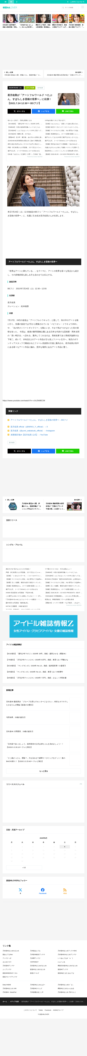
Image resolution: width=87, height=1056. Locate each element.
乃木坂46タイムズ (36, 1052)
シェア (45, 111)
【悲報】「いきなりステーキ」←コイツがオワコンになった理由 (25, 655)
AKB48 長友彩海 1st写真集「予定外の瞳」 (20, 672)
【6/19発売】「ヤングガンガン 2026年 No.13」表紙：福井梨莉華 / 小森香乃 (36, 745)
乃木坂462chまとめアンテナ (67, 1018)
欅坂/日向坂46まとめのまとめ (67, 1030)
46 (11, 2)
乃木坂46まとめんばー (37, 1049)
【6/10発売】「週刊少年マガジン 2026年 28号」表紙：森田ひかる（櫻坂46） (26, 124)
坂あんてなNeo (8, 1018)
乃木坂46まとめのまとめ (11, 1015)
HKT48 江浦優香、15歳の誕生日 (17, 686)
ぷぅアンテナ (7, 1033)
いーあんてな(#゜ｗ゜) (65, 1022)
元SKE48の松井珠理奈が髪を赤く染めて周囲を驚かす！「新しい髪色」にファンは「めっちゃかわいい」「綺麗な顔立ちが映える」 (26, 141)
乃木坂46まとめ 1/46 (9, 1052)
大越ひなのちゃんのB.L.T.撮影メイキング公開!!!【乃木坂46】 (63, 147)
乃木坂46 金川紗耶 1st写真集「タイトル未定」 (41, 876)
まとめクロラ (7, 1026)
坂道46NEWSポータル (10, 1037)
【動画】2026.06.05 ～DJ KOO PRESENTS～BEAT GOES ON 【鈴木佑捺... (64, 672)
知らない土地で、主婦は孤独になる (20, 120)
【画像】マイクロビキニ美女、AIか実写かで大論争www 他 (63, 130)
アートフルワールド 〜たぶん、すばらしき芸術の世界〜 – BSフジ (39, 420)
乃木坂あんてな (35, 1015)
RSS (65, 957)
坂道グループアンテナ (10, 1041)
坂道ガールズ (34, 1037)
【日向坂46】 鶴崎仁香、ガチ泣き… (20, 134)
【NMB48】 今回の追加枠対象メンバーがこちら (24, 127)
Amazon (30, 881)
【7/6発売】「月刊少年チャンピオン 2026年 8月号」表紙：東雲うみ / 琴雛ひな (37, 739)
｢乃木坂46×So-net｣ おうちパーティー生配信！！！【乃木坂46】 (25, 679)
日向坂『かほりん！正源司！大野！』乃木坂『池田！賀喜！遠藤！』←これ (26, 154)
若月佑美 (40, 88)
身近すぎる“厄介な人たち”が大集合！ (18, 648)
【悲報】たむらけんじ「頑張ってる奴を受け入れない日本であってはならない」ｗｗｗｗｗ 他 (63, 124)
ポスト (20, 111)
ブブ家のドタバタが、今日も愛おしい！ (58, 648)
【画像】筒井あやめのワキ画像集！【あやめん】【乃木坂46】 (63, 144)
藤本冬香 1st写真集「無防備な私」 (17, 682)
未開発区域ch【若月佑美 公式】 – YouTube (29, 435)
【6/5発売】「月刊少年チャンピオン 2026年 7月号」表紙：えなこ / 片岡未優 (36, 757)
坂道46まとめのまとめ (37, 1033)
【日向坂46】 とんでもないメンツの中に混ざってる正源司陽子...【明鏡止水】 (26, 130)
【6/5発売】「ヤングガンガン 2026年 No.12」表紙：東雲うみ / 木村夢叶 (34, 751)
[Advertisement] (43, 50)
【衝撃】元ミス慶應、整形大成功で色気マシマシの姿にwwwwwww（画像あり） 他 (25, 662)
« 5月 (24, 932)
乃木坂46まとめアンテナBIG (67, 1015)
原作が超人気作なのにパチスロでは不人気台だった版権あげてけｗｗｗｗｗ (26, 144)
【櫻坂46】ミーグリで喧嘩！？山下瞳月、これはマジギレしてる (64, 682)
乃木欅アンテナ (35, 1022)
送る (69, 111)
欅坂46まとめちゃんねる (66, 1052)
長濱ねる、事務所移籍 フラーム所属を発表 (59, 679)
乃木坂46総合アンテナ (37, 1018)
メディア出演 (30, 88)
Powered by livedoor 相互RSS (34, 156)
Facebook (42, 957)
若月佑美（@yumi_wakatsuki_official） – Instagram (33, 431)
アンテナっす (7, 1022)
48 (5, 2)
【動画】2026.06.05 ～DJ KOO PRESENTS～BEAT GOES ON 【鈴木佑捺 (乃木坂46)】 (63, 154)
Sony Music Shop (74, 881)
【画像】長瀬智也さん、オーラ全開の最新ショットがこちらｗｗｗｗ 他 (63, 134)
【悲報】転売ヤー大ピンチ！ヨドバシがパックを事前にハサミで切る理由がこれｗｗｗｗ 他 (63, 127)
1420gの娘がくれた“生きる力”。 (56, 120)
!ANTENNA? (34, 1026)
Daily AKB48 (7, 1049)
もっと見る (43, 851)
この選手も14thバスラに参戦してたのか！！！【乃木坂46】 (25, 675)
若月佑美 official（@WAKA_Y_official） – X (29, 427)
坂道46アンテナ (63, 1033)
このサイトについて (77, 2)
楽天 (59, 881)
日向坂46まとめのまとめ (38, 1030)
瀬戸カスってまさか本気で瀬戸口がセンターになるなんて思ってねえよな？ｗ (63, 137)
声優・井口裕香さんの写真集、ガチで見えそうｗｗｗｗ (26, 147)
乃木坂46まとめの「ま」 (66, 1049)
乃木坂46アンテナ (8, 1030)
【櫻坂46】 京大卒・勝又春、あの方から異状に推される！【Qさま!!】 (26, 137)
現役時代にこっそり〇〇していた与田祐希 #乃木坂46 (63, 151)
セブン (45, 881)
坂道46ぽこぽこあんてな (66, 1037)
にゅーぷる (61, 1026)
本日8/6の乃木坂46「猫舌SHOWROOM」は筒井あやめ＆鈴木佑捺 (64, 658)
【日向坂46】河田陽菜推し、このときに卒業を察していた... (64, 675)
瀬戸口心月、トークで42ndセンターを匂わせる (24, 151)
